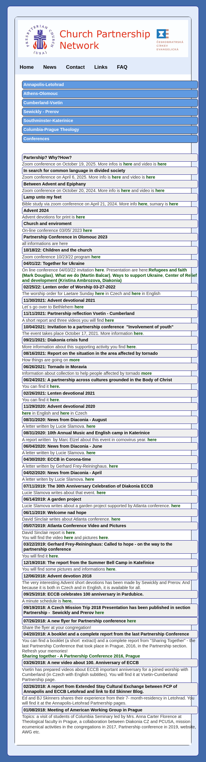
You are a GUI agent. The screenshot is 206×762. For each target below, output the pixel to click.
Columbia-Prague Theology (51, 129)
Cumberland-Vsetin (43, 102)
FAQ (122, 67)
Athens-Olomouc (40, 93)
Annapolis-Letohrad (43, 84)
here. (55, 386)
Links (100, 67)
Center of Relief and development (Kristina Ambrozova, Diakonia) (109, 278)
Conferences (36, 138)
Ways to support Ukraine (138, 275)
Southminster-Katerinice (48, 120)
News (49, 67)
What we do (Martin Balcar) (82, 275)
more (74, 359)
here (127, 164)
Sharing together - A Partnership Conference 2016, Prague (81, 656)
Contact (75, 67)
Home (27, 67)
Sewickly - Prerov (41, 111)
